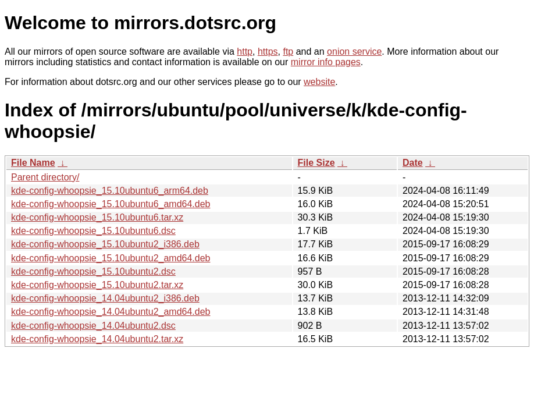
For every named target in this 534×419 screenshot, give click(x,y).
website (319, 82)
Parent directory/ (45, 177)
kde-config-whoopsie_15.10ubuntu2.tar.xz (97, 285)
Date (413, 163)
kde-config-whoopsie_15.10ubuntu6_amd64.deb (110, 204)
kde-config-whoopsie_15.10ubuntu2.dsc (93, 271)
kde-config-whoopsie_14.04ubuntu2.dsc (93, 326)
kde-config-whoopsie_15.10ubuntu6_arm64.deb (109, 191)
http (244, 51)
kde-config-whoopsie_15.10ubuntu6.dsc (93, 231)
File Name (33, 163)
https (268, 51)
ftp (288, 51)
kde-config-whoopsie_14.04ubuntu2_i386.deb (105, 298)
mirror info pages (326, 62)
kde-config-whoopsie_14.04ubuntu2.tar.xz (97, 339)
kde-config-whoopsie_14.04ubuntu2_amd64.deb (110, 312)
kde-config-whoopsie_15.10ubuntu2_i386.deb (105, 244)
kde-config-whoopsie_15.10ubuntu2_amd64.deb (110, 258)
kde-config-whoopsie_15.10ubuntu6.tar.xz (97, 217)
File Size (316, 163)
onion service (354, 51)
